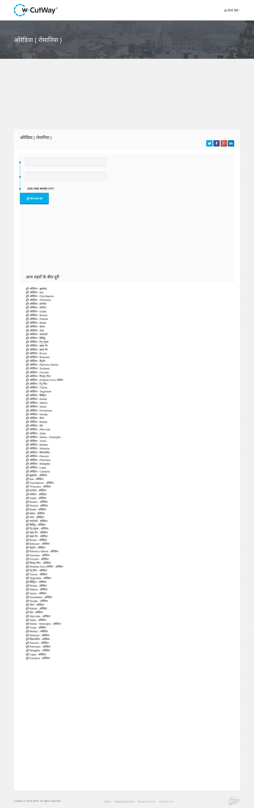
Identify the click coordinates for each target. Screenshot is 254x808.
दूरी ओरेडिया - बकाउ (35, 326)
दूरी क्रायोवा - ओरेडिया (36, 490)
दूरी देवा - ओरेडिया (34, 612)
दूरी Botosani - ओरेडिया (38, 543)
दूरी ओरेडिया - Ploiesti (37, 319)
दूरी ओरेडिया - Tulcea (36, 387)
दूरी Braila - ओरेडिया (36, 509)
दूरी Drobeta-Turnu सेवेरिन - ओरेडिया (44, 566)
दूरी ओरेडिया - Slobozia (37, 448)
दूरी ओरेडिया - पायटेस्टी (36, 334)
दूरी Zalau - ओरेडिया (36, 620)
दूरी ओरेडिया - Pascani (37, 456)
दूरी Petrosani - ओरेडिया (38, 646)
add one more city (40, 188)
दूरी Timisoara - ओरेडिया (38, 486)
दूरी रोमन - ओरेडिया (35, 604)
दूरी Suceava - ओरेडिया (38, 555)
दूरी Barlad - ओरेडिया (36, 608)
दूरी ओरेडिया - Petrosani (38, 460)
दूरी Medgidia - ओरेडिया (38, 650)
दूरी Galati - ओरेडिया (36, 498)
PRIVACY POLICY (147, 801)
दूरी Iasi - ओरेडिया (34, 479)
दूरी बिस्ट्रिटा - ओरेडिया (36, 581)
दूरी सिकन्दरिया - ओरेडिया (38, 639)
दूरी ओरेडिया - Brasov (37, 315)
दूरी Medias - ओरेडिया (37, 631)
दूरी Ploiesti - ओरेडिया (37, 505)
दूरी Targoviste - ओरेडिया (38, 578)
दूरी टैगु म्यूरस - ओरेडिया (37, 528)
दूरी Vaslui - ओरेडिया (36, 593)
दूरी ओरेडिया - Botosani (38, 357)
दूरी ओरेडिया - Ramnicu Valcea (42, 364)
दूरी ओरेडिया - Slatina (36, 402)
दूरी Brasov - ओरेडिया (37, 501)
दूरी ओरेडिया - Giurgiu (37, 414)
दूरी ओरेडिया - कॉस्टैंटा (36, 307)
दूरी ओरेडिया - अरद (35, 330)
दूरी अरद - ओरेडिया (35, 517)
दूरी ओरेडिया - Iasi (34, 292)
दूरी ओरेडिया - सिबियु (35, 338)
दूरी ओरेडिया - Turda (36, 440)
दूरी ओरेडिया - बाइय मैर (37, 345)
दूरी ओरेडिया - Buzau (36, 353)
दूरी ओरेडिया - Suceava (38, 368)
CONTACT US (166, 801)
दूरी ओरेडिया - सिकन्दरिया (38, 452)
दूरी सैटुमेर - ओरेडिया (35, 547)
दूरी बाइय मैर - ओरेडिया (37, 532)
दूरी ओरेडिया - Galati (36, 311)
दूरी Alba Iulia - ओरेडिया (38, 616)
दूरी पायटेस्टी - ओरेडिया (36, 520)
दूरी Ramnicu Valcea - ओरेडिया (42, 551)
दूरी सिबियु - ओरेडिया (35, 524)
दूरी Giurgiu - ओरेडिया (37, 600)
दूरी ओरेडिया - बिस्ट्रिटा (36, 395)
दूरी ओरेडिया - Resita (36, 399)
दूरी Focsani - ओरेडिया (37, 559)
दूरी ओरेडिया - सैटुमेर (35, 360)
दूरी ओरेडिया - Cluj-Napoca (40, 296)
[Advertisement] (127, 97)
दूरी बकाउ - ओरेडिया (35, 513)
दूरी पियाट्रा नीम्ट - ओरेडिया (38, 562)
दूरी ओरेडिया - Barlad (36, 421)
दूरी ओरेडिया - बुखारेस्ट (36, 288)
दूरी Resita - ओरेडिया (36, 585)
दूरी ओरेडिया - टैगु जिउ (36, 383)
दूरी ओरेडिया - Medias (37, 444)
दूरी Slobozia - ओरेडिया (37, 635)
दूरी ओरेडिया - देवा (34, 425)
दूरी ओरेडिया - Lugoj (36, 467)
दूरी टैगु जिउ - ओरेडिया (36, 570)
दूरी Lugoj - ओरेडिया (36, 654)
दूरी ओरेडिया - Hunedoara (39, 410)
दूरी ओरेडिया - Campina (38, 471)
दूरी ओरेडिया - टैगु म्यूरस (37, 341)
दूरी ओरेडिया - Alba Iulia (38, 429)
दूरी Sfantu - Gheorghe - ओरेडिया (43, 623)
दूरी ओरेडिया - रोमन (35, 418)
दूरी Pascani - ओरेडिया (37, 642)
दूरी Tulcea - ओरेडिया (36, 574)
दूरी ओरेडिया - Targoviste (38, 391)
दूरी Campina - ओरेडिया (38, 658)
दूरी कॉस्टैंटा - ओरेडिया (36, 494)
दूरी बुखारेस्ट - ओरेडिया (36, 475)
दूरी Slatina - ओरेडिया (36, 589)
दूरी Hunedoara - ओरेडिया (39, 597)
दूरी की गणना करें (34, 198)
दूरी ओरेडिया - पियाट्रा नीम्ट (38, 376)
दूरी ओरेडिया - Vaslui (36, 406)
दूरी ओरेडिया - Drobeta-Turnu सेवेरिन (44, 379)
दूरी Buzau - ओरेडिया (36, 540)
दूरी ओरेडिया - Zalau (36, 433)
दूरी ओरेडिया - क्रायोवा (36, 303)
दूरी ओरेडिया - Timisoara (38, 299)
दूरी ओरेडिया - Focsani (37, 372)
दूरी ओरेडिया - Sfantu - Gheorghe (43, 437)
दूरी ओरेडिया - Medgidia (38, 463)
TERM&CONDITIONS (124, 801)
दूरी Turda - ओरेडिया (36, 627)
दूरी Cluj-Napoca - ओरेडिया (40, 482)
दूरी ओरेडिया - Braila (36, 322)
